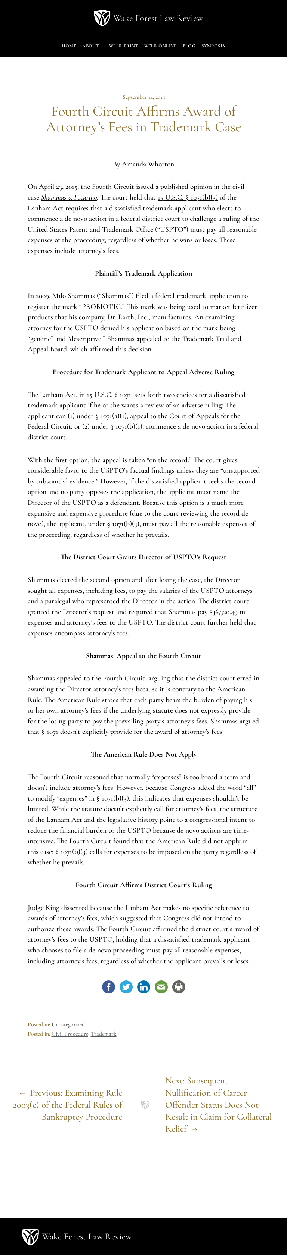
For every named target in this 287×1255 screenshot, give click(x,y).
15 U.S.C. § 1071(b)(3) (188, 197)
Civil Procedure (70, 1034)
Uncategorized (68, 1024)
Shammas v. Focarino (69, 197)
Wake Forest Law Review (158, 18)
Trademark (104, 1034)
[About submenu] (101, 46)
